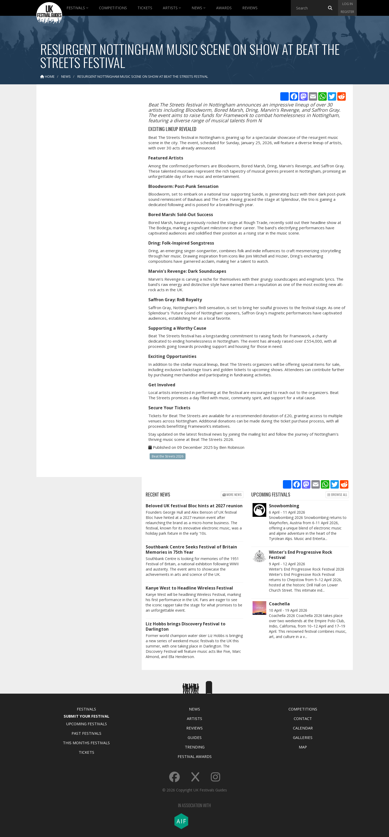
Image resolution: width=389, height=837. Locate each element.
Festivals (77, 7)
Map (303, 747)
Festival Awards (195, 756)
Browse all (337, 494)
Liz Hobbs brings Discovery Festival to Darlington (185, 626)
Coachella (279, 604)
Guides (195, 737)
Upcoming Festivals (86, 723)
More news (232, 494)
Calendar (303, 728)
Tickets (144, 7)
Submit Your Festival (86, 716)
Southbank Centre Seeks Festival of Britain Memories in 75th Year (191, 549)
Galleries (302, 737)
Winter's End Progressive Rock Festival (300, 554)
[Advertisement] (85, 171)
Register (347, 11)
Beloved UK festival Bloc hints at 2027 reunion (194, 506)
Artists (172, 7)
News (199, 7)
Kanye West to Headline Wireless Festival (189, 588)
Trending (195, 747)
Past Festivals (86, 733)
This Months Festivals (86, 742)
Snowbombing (284, 506)
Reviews (250, 7)
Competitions (113, 7)
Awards (224, 7)
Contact (303, 718)
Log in (347, 4)
